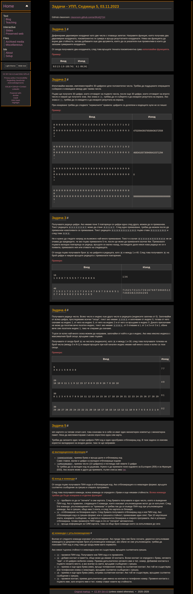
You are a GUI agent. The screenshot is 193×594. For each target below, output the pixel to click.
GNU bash (15, 100)
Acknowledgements (16, 83)
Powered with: (16, 93)
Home (8, 6)
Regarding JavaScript (15, 80)
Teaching (11, 22)
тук (124, 467)
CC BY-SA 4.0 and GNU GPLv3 (16, 74)
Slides (9, 30)
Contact (23, 87)
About (9, 52)
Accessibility (22, 78)
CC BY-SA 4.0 (101, 588)
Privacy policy (10, 78)
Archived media (15, 41)
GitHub (15, 87)
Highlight (15, 103)
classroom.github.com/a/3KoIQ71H (88, 17)
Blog (8, 19)
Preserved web (14, 33)
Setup (9, 56)
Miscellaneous (14, 44)
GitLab (8, 87)
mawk (15, 98)
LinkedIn (15, 89)
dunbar (16, 95)
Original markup (82, 588)
